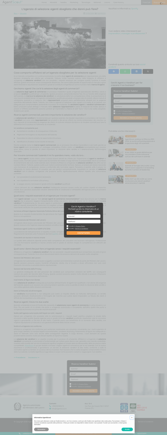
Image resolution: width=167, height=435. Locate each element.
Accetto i (78, 228)
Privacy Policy (80, 226)
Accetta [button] (127, 429)
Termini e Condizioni (81, 228)
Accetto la (77, 226)
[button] (132, 417)
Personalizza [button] (41, 429)
